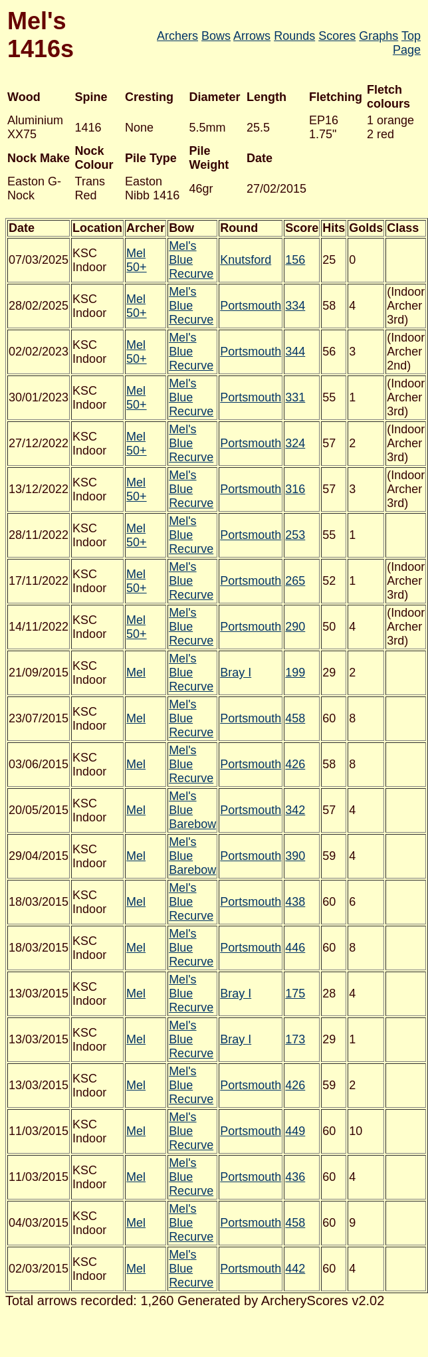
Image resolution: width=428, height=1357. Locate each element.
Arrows (251, 36)
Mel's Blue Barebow (192, 810)
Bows (216, 36)
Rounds (294, 36)
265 (295, 580)
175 (295, 993)
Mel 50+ (136, 260)
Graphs (378, 36)
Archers (177, 36)
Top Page (407, 42)
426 (295, 764)
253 (295, 535)
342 (295, 810)
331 (295, 397)
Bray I (235, 672)
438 (295, 901)
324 (295, 443)
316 (295, 489)
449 (295, 1131)
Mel (136, 672)
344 (295, 351)
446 (295, 947)
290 (295, 626)
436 (295, 1177)
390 (295, 856)
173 (295, 1039)
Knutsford (245, 259)
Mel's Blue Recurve (191, 259)
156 (295, 259)
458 (295, 718)
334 (295, 305)
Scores (337, 36)
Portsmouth (250, 305)
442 (295, 1268)
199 (295, 672)
